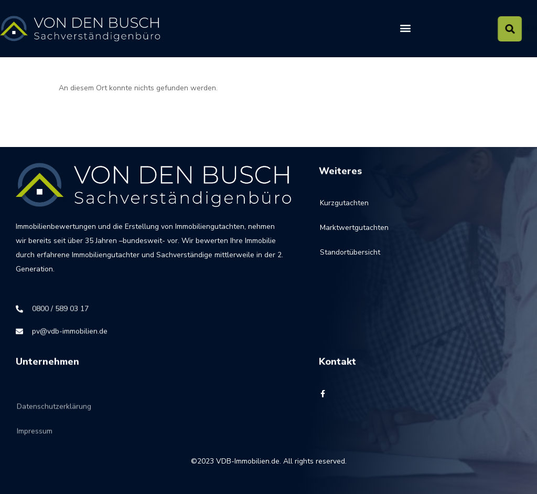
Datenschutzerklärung (54, 421)
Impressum (34, 445)
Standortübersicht (350, 257)
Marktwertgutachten (354, 232)
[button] (405, 28)
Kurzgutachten (344, 208)
